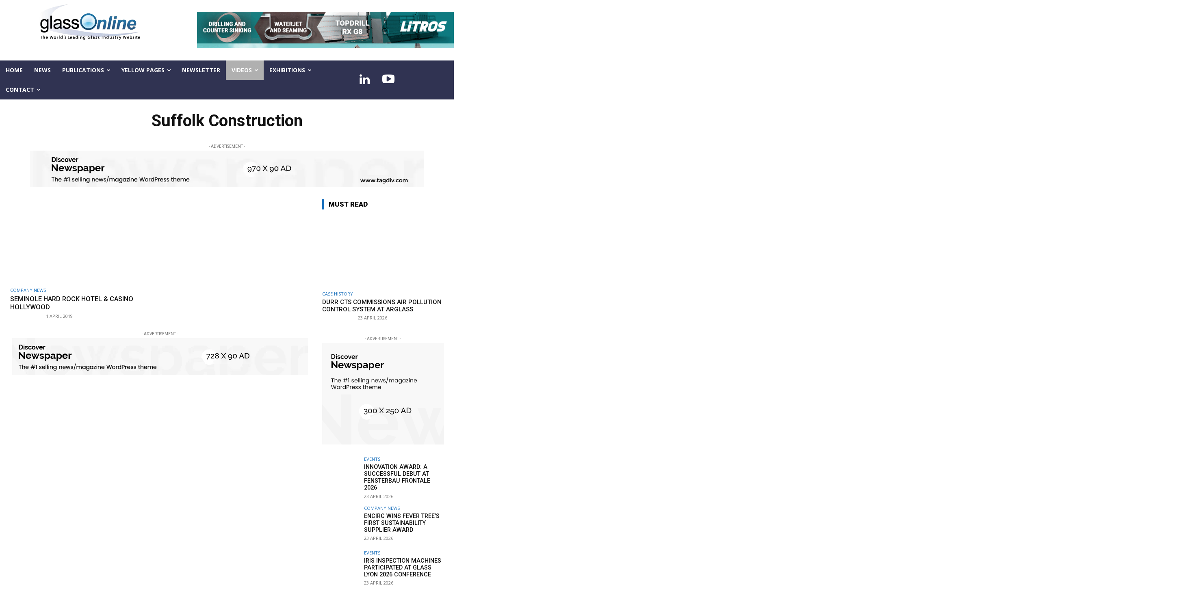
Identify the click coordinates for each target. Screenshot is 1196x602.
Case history (337, 293)
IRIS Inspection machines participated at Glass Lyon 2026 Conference (403, 563)
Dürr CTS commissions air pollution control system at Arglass (382, 305)
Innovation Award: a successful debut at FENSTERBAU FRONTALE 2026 (403, 474)
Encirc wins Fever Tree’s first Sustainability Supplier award (400, 518)
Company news (28, 290)
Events (372, 459)
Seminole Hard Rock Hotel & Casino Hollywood (74, 303)
